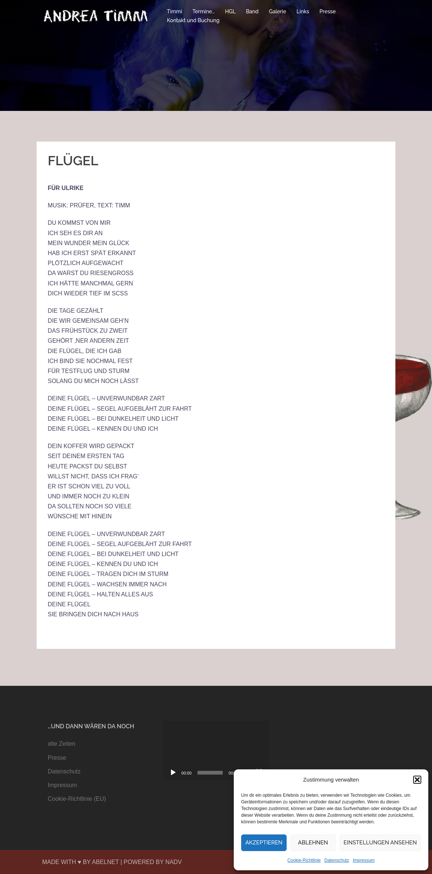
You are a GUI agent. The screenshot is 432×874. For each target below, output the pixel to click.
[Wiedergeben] (173, 772)
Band (252, 11)
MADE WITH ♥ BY (67, 862)
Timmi (174, 11)
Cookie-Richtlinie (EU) (77, 799)
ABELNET (105, 862)
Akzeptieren (264, 842)
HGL (230, 11)
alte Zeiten (61, 744)
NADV (173, 862)
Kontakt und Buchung (193, 20)
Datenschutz (336, 860)
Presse (328, 11)
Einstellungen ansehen (380, 842)
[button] (417, 779)
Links (303, 11)
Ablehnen (313, 842)
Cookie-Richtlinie (304, 860)
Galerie (277, 11)
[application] (215, 750)
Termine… (203, 11)
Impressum (364, 860)
